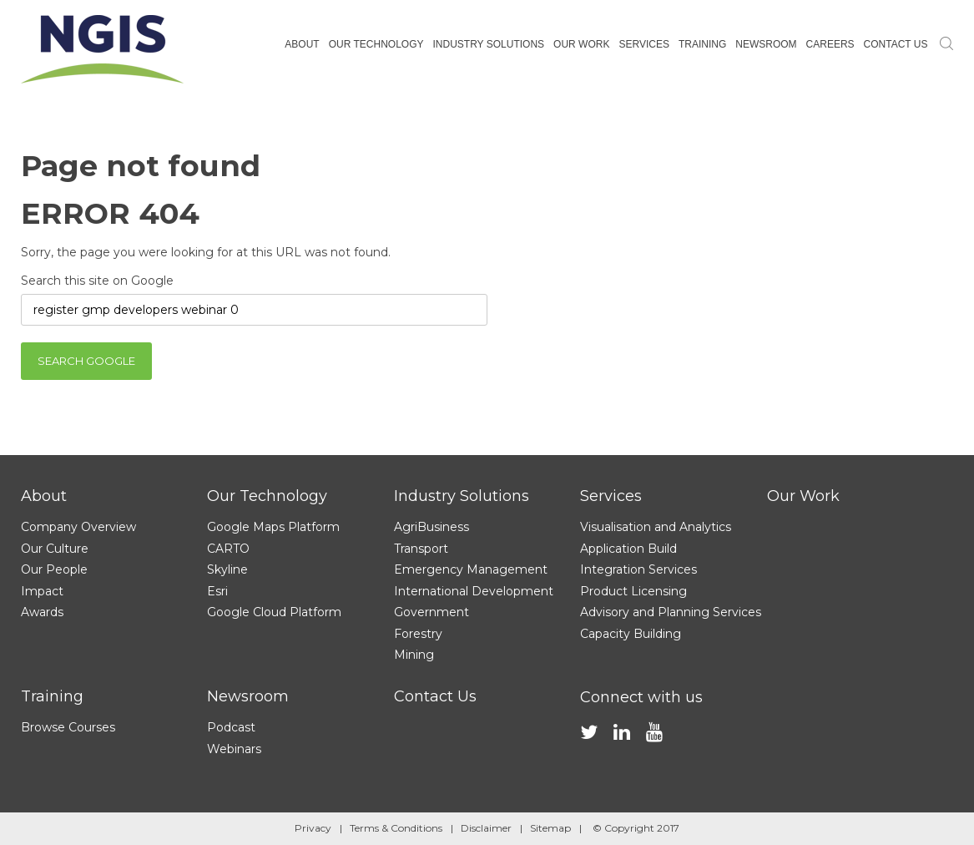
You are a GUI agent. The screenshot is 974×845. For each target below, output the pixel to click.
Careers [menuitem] (830, 44)
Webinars (234, 748)
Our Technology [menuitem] (376, 44)
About (44, 496)
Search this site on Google (97, 280)
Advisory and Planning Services (670, 612)
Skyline (227, 569)
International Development (473, 591)
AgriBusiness (431, 526)
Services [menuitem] (643, 44)
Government (431, 612)
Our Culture (54, 548)
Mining (414, 654)
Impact (42, 591)
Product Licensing (633, 591)
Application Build (628, 548)
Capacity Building (630, 633)
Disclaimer (486, 828)
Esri (217, 591)
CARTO (228, 548)
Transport (421, 548)
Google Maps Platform (273, 526)
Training (52, 696)
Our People (54, 569)
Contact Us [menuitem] (896, 44)
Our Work (803, 496)
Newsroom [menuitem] (765, 44)
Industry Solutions (461, 496)
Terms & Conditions (396, 828)
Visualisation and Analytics (655, 526)
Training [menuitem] (702, 44)
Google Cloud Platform (274, 612)
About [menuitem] (302, 44)
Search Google (86, 360)
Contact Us (435, 696)
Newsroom (248, 696)
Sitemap (550, 828)
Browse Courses (68, 727)
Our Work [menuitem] (581, 44)
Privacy (313, 828)
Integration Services (638, 569)
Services (611, 496)
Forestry (418, 633)
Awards (42, 612)
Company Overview (78, 526)
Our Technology (267, 496)
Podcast (231, 727)
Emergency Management (471, 569)
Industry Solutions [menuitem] (488, 44)
